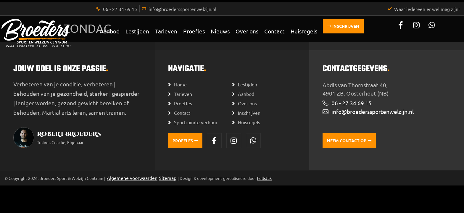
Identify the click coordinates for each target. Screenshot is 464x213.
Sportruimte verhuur (196, 122)
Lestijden (137, 31)
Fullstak (264, 178)
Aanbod (110, 31)
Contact (274, 31)
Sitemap (167, 178)
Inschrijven (249, 113)
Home (180, 84)
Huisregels (304, 31)
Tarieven (166, 31)
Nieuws (220, 31)
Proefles (194, 31)
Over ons (247, 31)
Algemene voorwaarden (132, 178)
